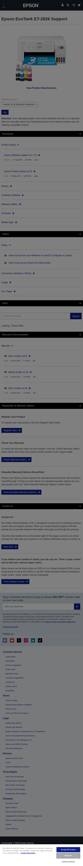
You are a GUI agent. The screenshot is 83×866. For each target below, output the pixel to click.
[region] (41, 855)
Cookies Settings (68, 861)
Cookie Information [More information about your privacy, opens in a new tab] (28, 853)
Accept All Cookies (68, 849)
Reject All (68, 855)
